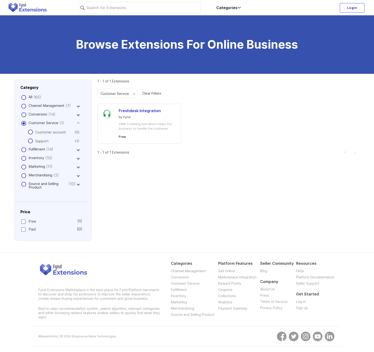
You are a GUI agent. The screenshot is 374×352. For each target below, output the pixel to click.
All (30, 97)
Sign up (302, 308)
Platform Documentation (315, 277)
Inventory (36, 158)
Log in (301, 302)
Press (264, 295)
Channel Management (46, 105)
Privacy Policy (271, 308)
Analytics (225, 302)
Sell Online (226, 271)
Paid (51, 229)
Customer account (53, 132)
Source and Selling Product (43, 185)
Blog (263, 271)
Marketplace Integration (237, 277)
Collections (227, 296)
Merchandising (40, 175)
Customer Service (43, 123)
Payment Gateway (232, 308)
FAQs (300, 271)
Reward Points (229, 283)
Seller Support (307, 283)
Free (51, 221)
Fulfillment (37, 149)
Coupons (225, 290)
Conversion (38, 114)
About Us (267, 289)
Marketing (37, 166)
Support (53, 141)
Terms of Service (273, 302)
